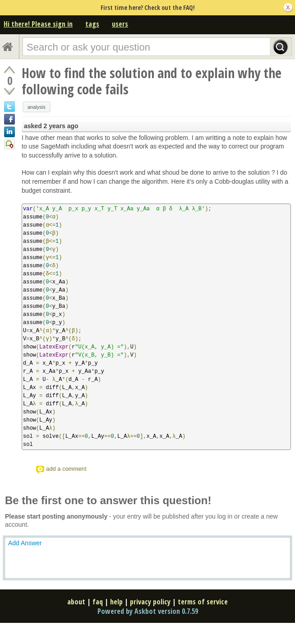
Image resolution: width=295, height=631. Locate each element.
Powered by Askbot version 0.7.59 (147, 611)
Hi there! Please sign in (38, 24)
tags (92, 24)
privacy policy (150, 602)
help (116, 602)
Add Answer (25, 543)
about (76, 602)
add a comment (66, 468)
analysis (37, 107)
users (120, 24)
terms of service (203, 602)
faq (97, 602)
